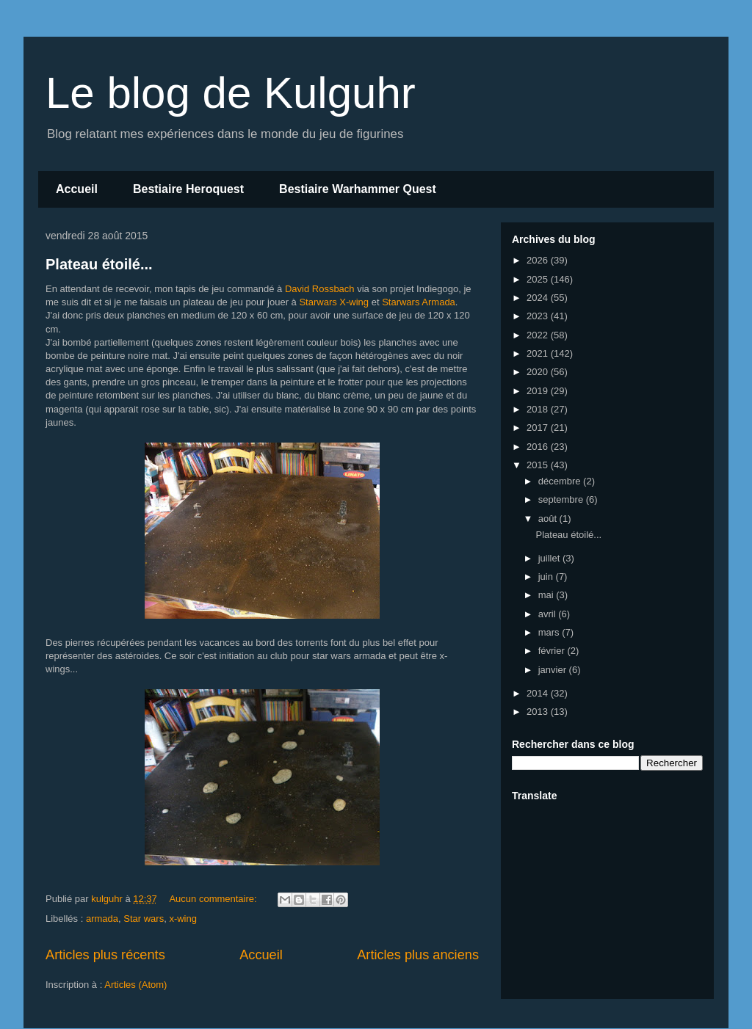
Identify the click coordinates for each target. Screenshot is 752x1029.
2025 (539, 279)
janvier (553, 669)
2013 (539, 711)
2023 (539, 315)
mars (550, 632)
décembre (560, 481)
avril (548, 613)
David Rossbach (320, 288)
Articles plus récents (105, 955)
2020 (539, 371)
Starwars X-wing (334, 302)
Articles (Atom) (135, 984)
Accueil (77, 189)
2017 (539, 427)
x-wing (183, 918)
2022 (539, 335)
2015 (539, 464)
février (553, 650)
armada (102, 918)
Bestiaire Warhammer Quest (357, 189)
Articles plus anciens (418, 955)
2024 (539, 297)
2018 (539, 409)
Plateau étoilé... (99, 264)
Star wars (143, 918)
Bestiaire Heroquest (188, 189)
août (549, 518)
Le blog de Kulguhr (231, 92)
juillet (550, 558)
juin (547, 576)
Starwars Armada (418, 302)
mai (547, 594)
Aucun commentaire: (214, 898)
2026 (539, 260)
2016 (539, 446)
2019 (539, 390)
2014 (539, 693)
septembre (562, 499)
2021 (539, 353)
